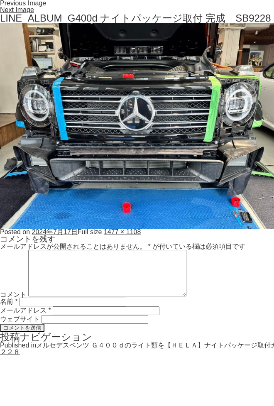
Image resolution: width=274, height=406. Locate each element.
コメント (13, 294)
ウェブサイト (20, 319)
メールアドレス (25, 310)
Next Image (17, 9)
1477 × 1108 (122, 231)
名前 (9, 301)
